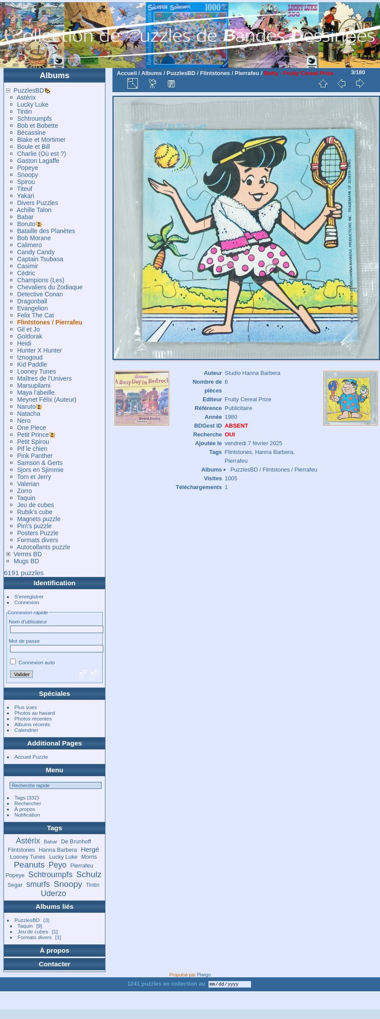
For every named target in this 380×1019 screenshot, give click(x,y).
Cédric (26, 273)
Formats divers (37, 540)
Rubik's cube (34, 511)
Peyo (58, 865)
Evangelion (32, 308)
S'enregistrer (28, 596)
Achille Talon (34, 209)
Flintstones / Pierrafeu (49, 322)
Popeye (27, 167)
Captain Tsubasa (40, 259)
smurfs (38, 884)
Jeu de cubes (35, 504)
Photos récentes (33, 718)
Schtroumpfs (34, 118)
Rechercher (27, 803)
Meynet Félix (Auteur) (46, 399)
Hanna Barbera (58, 849)
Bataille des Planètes (46, 230)
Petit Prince (33, 434)
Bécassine (31, 132)
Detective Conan (40, 294)
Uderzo (53, 893)
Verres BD (28, 554)
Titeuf (25, 188)
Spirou (26, 181)
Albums (54, 75)
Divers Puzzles (37, 202)
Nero (24, 420)
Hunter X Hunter (39, 350)
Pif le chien (32, 448)
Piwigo (203, 974)
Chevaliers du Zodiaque (50, 287)
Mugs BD (26, 561)
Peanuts (29, 864)
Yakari (25, 195)
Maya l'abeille (35, 392)
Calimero (29, 244)
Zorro (24, 490)
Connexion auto (32, 662)
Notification (27, 814)
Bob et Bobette (37, 125)
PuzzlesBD (29, 90)
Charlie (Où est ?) (41, 153)
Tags (19, 797)
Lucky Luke (32, 104)
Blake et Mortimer (41, 139)
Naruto (26, 406)
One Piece (31, 427)
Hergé (90, 849)
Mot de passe (24, 641)
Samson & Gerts (40, 462)
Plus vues (25, 707)
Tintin (24, 111)
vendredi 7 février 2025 (253, 443)
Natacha (28, 413)
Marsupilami (34, 385)
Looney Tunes (36, 371)
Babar (25, 216)
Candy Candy (36, 252)
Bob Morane (34, 237)
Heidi (24, 343)
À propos (24, 809)
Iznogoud (30, 357)
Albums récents (32, 724)
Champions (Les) (41, 280)
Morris (89, 856)
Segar (14, 885)
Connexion (26, 602)
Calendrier (26, 730)
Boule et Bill (33, 146)
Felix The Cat (35, 315)
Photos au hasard (34, 713)
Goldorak (29, 336)
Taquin (26, 497)
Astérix (26, 97)
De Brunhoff (76, 841)
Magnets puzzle (39, 518)
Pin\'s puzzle (34, 525)
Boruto (26, 223)
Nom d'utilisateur (28, 621)
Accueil (127, 73)
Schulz (88, 874)
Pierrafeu (81, 865)
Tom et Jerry (34, 476)
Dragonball (32, 301)
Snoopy (27, 174)
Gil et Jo (28, 329)
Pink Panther (35, 455)
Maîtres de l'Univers (44, 378)
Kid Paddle (32, 364)
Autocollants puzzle (43, 547)
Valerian (28, 483)
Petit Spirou (33, 441)
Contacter (54, 964)
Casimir (27, 266)
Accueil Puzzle (31, 757)
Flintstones (21, 849)
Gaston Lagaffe (38, 160)
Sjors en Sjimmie (40, 469)
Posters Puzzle (37, 533)
